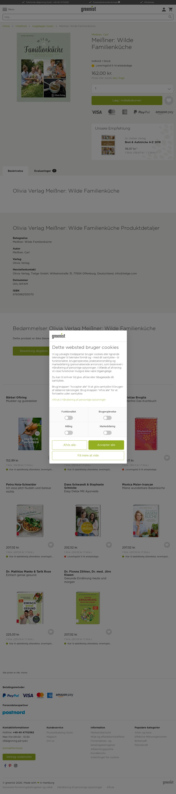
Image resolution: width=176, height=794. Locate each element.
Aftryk (56, 399)
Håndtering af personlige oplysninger (84, 399)
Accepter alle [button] (106, 445)
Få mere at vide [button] (88, 455)
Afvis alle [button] (69, 445)
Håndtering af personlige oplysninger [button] (74, 367)
